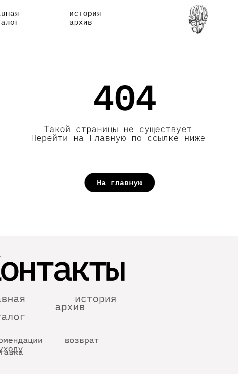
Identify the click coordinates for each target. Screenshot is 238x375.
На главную (120, 182)
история (85, 13)
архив (80, 22)
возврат (81, 348)
